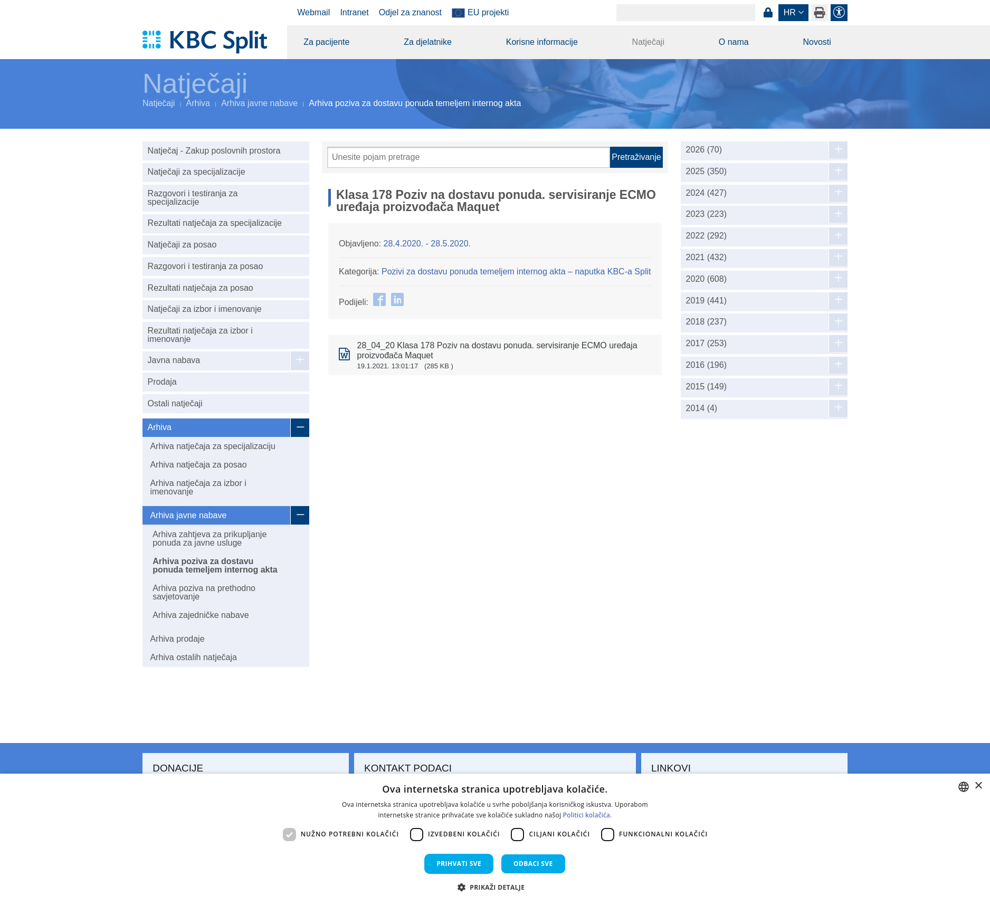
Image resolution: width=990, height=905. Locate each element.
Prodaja (162, 381)
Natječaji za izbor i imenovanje (205, 308)
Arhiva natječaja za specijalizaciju (212, 446)
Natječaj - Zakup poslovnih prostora (214, 150)
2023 (706, 214)
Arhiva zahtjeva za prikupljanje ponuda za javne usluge (209, 538)
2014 (702, 408)
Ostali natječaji (175, 403)
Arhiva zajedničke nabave (201, 615)
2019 (706, 301)
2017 (706, 343)
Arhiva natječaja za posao (198, 464)
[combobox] (963, 787)
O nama (734, 41)
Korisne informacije (542, 41)
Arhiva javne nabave (259, 103)
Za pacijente (326, 41)
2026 (704, 150)
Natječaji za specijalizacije (196, 171)
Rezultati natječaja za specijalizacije (215, 222)
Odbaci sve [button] (533, 863)
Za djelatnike (428, 41)
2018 (706, 322)
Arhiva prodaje (177, 638)
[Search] (685, 12)
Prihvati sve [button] (458, 863)
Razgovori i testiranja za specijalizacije (193, 197)
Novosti (817, 41)
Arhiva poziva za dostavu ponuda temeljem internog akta (215, 565)
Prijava (768, 12)
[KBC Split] (209, 42)
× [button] (978, 786)
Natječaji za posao (182, 244)
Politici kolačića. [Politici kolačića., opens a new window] (587, 815)
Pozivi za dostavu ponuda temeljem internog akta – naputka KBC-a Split (516, 271)
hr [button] (790, 12)
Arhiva (198, 103)
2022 (706, 236)
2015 (706, 387)
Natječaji (648, 41)
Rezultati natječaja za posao (200, 287)
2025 (706, 171)
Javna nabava (174, 360)
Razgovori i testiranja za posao (205, 266)
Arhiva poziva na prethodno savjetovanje (204, 592)
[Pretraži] (468, 157)
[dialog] (495, 839)
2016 (706, 365)
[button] (495, 887)
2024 (706, 193)
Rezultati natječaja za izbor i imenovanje (200, 335)
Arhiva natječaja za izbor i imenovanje (198, 487)
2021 (706, 257)
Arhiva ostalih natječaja (193, 657)
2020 (706, 279)
